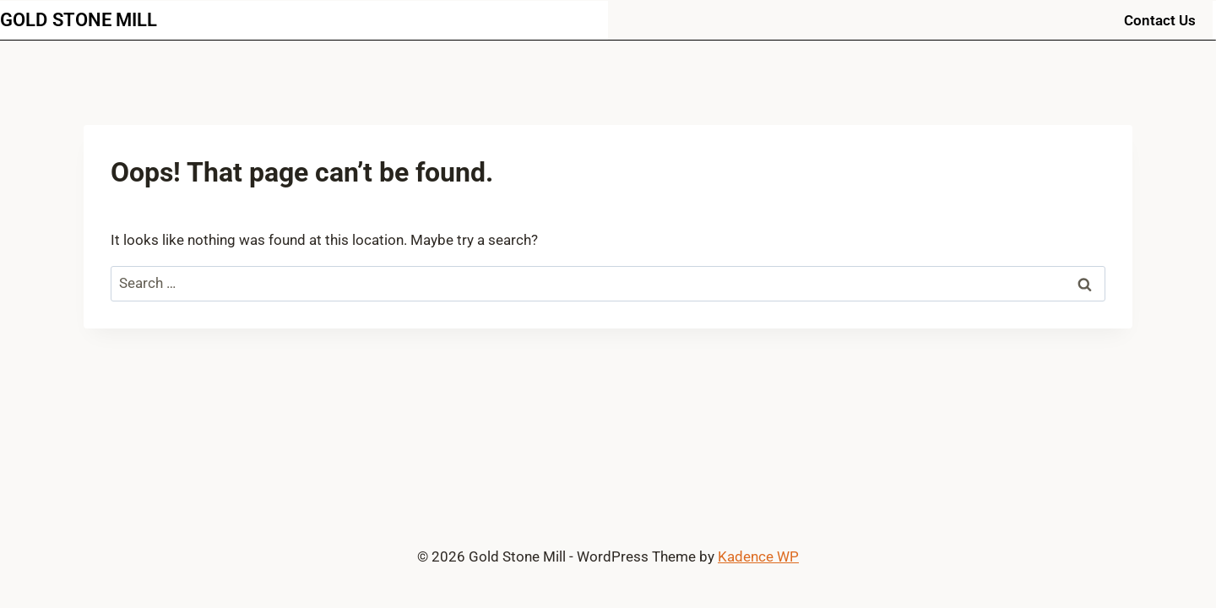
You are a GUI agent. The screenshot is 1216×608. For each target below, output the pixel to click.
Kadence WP (758, 556)
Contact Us (1160, 20)
